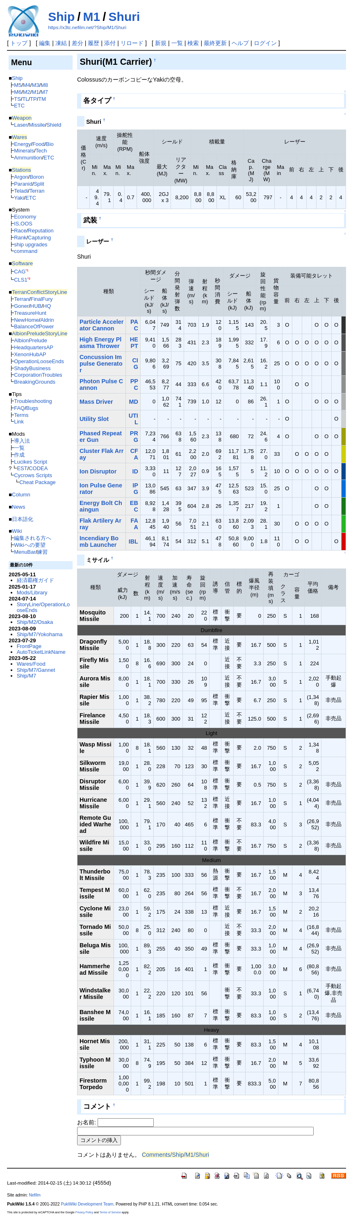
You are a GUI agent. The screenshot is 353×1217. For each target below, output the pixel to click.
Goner (21, 306)
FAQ (19, 408)
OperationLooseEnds (39, 361)
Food (38, 144)
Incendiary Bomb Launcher (99, 541)
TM (42, 99)
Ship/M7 (26, 676)
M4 (26, 85)
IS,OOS (23, 224)
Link (19, 422)
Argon (21, 177)
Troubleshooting (33, 401)
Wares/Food (31, 664)
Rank (20, 237)
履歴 (93, 43)
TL (25, 99)
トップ (18, 43)
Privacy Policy (84, 1212)
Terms (21, 415)
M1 (91, 16)
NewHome (26, 320)
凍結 (61, 43)
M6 (17, 92)
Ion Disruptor (98, 471)
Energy (22, 144)
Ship (61, 16)
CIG (135, 363)
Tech (41, 151)
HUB (35, 306)
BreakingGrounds (34, 382)
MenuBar (25, 552)
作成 (19, 455)
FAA (134, 523)
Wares (19, 137)
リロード (132, 43)
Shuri (124, 16)
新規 (160, 43)
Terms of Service (110, 1212)
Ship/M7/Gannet (36, 670)
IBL (133, 541)
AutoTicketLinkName (41, 652)
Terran (37, 191)
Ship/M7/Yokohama (40, 634)
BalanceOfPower (34, 326)
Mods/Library (32, 592)
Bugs (32, 408)
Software (22, 263)
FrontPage (29, 646)
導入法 (22, 441)
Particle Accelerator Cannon (101, 325)
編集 (44, 43)
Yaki (19, 198)
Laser (20, 125)
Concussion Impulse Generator (101, 363)
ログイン (265, 43)
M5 (17, 85)
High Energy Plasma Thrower (100, 342)
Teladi (21, 191)
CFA (134, 454)
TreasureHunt (30, 313)
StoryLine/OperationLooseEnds (43, 607)
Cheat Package (37, 482)
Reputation (41, 230)
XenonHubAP (30, 354)
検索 (193, 43)
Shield (53, 125)
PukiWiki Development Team (87, 1204)
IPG (135, 488)
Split (39, 184)
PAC (134, 325)
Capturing (39, 237)
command (25, 251)
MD (133, 401)
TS (17, 99)
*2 (28, 278)
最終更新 (215, 43)
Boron (37, 177)
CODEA (38, 468)
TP (33, 99)
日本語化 (22, 519)
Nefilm (35, 1195)
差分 (77, 43)
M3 (35, 85)
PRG (134, 436)
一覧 (177, 43)
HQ (47, 306)
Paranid (23, 184)
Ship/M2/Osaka (35, 622)
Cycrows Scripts (33, 475)
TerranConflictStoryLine (39, 292)
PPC (134, 384)
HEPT (134, 342)
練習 (42, 552)
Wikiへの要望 (29, 545)
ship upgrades (30, 244)
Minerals (24, 151)
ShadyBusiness (32, 368)
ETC (19, 105)
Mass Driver (96, 401)
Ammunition (28, 158)
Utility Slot (94, 419)
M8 (44, 85)
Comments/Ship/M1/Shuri (175, 1154)
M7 (44, 92)
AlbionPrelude (30, 340)
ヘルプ (240, 43)
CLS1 (20, 280)
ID (135, 471)
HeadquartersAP (33, 347)
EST (22, 468)
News (18, 507)
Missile (37, 125)
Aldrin (47, 320)
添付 (110, 43)
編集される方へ (32, 538)
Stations (21, 170)
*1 (26, 270)
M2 (26, 92)
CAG (19, 271)
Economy (25, 217)
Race (20, 230)
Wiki (17, 531)
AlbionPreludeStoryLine (39, 333)
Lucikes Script (30, 462)
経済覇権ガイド (35, 580)
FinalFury (42, 299)
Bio (50, 144)
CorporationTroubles (38, 375)
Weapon (22, 118)
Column (21, 494)
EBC (134, 506)
